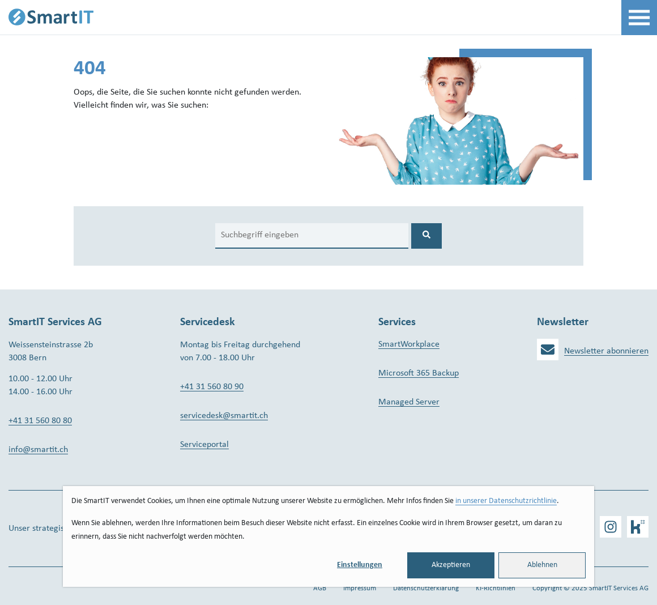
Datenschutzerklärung (426, 588)
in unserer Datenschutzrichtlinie (506, 501)
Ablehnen (542, 565)
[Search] (311, 236)
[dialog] (328, 536)
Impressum (359, 588)
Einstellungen (359, 565)
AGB (319, 588)
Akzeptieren (451, 565)
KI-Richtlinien (495, 588)
